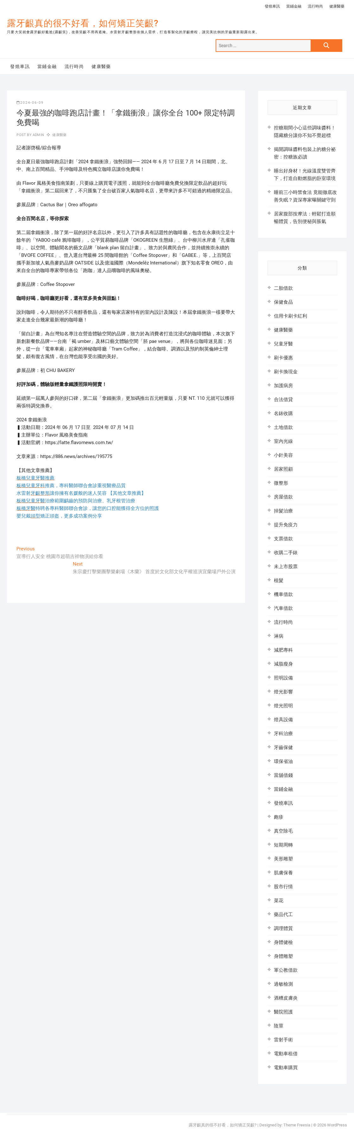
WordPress (337, 1125)
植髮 (278, 580)
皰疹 (278, 817)
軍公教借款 (286, 970)
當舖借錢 (283, 775)
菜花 (278, 900)
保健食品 (283, 302)
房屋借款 (283, 497)
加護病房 (283, 385)
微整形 (281, 483)
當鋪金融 (293, 6)
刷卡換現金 (286, 372)
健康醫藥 (337, 6)
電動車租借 (286, 1054)
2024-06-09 (30, 103)
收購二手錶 (286, 552)
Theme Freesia (296, 1125)
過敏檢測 (283, 984)
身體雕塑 (283, 956)
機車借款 (283, 594)
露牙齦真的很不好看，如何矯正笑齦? (83, 23)
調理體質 (283, 928)
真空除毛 (283, 831)
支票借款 (283, 539)
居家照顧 (283, 469)
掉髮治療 (283, 511)
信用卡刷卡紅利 (290, 316)
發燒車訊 (272, 6)
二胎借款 (283, 288)
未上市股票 (286, 566)
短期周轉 (283, 845)
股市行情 (283, 886)
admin (38, 135)
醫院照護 (283, 1012)
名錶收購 (283, 413)
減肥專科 (283, 650)
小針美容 (283, 455)
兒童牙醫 (283, 344)
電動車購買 (286, 1067)
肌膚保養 (283, 873)
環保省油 (283, 761)
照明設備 (283, 678)
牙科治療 (283, 733)
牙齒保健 (283, 747)
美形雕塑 (283, 859)
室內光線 (283, 441)
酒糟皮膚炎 (286, 998)
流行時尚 (315, 6)
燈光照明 (283, 706)
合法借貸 (283, 399)
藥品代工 (283, 914)
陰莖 (278, 1026)
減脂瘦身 (283, 664)
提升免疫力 (286, 525)
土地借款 (283, 427)
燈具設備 (283, 719)
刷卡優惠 (283, 358)
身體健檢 (283, 942)
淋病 (278, 636)
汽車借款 (283, 608)
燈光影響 (283, 692)
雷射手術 (283, 1040)
